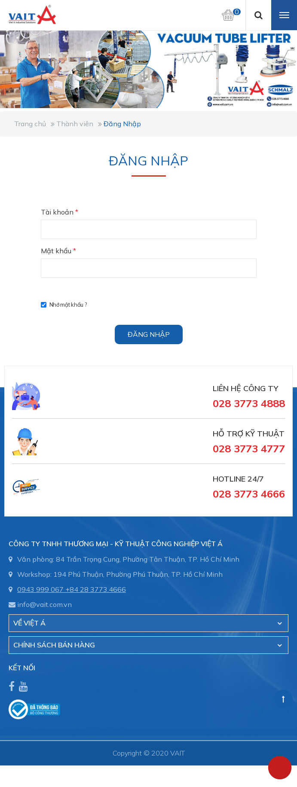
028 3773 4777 (249, 448)
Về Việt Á (29, 623)
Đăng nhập (149, 334)
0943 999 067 (40, 589)
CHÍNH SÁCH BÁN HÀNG (54, 645)
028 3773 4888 (249, 403)
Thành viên (74, 123)
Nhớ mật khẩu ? (64, 304)
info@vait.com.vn (44, 604)
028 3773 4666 (249, 493)
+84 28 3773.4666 (95, 589)
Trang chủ (30, 123)
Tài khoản (59, 212)
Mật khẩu (58, 250)
